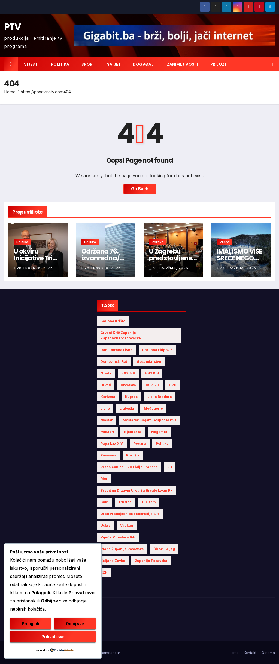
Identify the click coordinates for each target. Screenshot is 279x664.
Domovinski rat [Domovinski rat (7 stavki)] (114, 362)
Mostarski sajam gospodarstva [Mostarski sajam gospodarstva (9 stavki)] (150, 420)
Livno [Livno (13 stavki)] (105, 408)
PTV (12, 26)
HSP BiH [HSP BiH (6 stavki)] (152, 385)
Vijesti (31, 64)
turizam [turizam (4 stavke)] (148, 502)
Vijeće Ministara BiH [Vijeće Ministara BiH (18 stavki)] (118, 537)
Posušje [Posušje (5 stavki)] (133, 455)
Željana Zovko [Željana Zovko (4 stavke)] (113, 561)
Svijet (114, 64)
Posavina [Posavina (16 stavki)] (108, 455)
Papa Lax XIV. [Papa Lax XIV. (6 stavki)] (112, 443)
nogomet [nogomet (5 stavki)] (159, 432)
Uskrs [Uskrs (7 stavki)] (105, 525)
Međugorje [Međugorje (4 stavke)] (153, 408)
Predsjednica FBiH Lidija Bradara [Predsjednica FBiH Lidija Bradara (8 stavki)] (129, 467)
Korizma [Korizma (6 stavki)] (108, 397)
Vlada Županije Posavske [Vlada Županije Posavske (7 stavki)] (122, 549)
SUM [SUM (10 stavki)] (104, 502)
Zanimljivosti (182, 64)
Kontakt (250, 652)
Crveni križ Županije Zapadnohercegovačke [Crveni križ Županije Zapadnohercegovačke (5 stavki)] (121, 335)
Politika (60, 64)
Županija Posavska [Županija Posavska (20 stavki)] (151, 561)
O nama (268, 652)
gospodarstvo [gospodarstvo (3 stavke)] (149, 362)
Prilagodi (30, 623)
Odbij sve (75, 623)
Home (10, 91)
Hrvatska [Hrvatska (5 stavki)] (128, 385)
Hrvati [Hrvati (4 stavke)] (106, 385)
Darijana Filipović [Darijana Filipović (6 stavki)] (157, 350)
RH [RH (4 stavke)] (169, 467)
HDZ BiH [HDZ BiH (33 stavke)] (128, 373)
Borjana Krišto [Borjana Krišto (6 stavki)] (113, 321)
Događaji (144, 64)
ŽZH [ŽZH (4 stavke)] (104, 572)
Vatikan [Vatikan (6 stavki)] (126, 525)
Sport (88, 64)
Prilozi (218, 64)
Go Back (139, 188)
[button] (272, 64)
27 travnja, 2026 (238, 268)
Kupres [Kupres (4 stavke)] (131, 397)
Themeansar (109, 652)
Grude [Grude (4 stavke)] (106, 373)
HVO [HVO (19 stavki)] (173, 385)
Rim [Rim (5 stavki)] (104, 479)
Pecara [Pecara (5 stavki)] (140, 443)
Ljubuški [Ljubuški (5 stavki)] (127, 408)
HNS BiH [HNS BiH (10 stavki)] (152, 373)
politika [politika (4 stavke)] (162, 443)
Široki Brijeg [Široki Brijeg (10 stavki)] (164, 549)
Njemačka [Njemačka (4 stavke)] (132, 432)
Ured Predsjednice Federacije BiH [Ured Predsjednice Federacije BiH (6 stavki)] (130, 514)
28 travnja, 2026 (35, 268)
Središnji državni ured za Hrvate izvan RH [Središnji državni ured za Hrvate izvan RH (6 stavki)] (137, 490)
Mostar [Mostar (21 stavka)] (107, 420)
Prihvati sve (53, 636)
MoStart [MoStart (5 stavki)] (107, 432)
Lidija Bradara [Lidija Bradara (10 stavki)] (159, 397)
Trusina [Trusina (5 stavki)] (125, 502)
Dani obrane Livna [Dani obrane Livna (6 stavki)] (116, 350)
